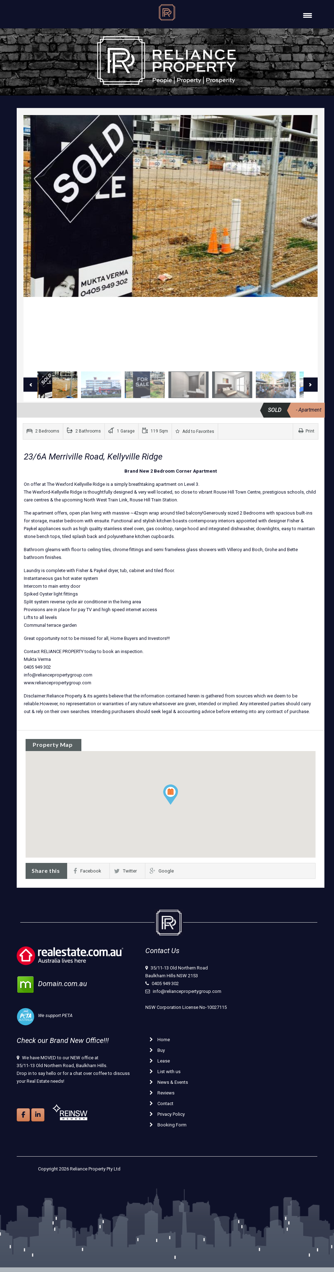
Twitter (125, 871)
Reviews (162, 1093)
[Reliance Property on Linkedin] (37, 1115)
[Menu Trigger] (307, 15)
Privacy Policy (167, 1114)
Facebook (87, 871)
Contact (161, 1103)
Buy (157, 1050)
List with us (165, 1071)
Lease (160, 1061)
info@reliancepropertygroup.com (187, 991)
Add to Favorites (195, 431)
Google (162, 871)
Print (306, 431)
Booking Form (168, 1124)
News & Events (169, 1082)
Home (160, 1039)
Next (310, 384)
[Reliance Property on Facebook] (23, 1115)
